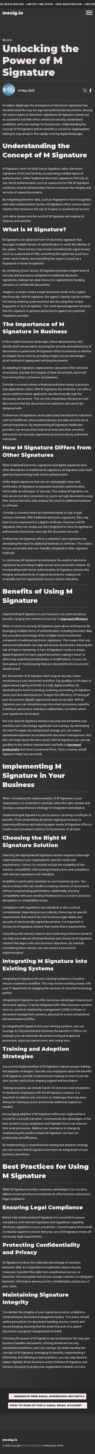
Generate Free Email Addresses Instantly (47, 1396)
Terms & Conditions (33, 1445)
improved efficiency (74, 619)
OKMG (59, 1445)
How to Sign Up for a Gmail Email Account (47, 1405)
